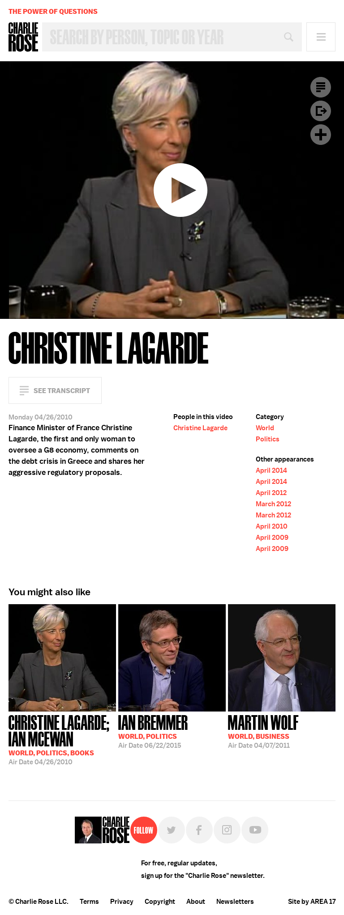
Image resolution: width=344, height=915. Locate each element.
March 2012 (273, 504)
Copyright (160, 901)
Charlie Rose (23, 37)
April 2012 (271, 492)
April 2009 (272, 537)
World (265, 428)
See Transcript (62, 390)
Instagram (227, 830)
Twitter (171, 830)
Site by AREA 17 (311, 901)
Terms (89, 901)
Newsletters (235, 901)
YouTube (254, 830)
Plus (320, 134)
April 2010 (272, 526)
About (195, 901)
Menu (320, 36)
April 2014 (271, 470)
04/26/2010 (62, 739)
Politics (268, 439)
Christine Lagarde (200, 428)
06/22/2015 (153, 731)
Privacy (121, 901)
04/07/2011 (263, 731)
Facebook (199, 830)
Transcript (320, 87)
